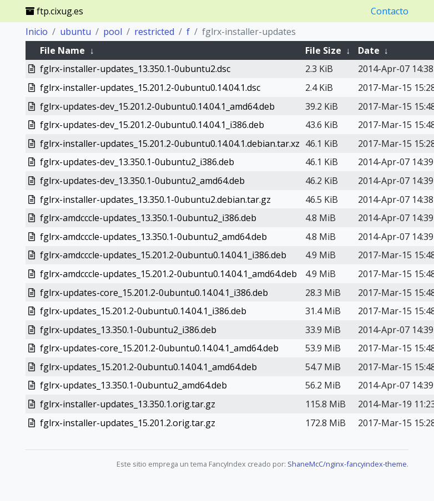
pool (112, 31)
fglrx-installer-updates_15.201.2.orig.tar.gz (127, 423)
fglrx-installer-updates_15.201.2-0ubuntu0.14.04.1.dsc (150, 87)
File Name (62, 50)
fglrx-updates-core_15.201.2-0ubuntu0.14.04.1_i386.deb (154, 293)
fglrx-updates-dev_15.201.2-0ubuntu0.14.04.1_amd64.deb (157, 106)
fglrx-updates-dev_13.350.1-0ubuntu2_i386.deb (137, 162)
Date (369, 50)
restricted (154, 31)
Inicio (37, 31)
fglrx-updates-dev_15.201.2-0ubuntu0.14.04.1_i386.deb (152, 125)
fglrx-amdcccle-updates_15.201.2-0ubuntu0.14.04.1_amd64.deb (168, 274)
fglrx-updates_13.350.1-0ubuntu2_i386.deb (128, 330)
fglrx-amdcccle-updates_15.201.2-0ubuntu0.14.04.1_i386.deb (163, 255)
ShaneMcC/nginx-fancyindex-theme (347, 464)
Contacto (389, 11)
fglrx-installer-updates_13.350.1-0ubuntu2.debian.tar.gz (155, 199)
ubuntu (75, 31)
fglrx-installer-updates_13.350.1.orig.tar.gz (127, 404)
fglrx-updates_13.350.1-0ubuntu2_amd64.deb (133, 385)
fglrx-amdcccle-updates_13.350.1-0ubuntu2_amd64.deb (153, 237)
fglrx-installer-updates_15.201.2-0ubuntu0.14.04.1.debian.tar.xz (170, 143)
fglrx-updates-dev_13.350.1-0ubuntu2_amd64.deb (142, 181)
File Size (323, 50)
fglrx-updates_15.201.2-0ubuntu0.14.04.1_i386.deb (143, 311)
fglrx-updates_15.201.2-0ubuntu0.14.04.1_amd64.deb (148, 367)
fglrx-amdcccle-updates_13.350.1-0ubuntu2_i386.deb (148, 218)
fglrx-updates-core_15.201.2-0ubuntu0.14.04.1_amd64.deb (159, 348)
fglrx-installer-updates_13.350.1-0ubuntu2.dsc (135, 69)
